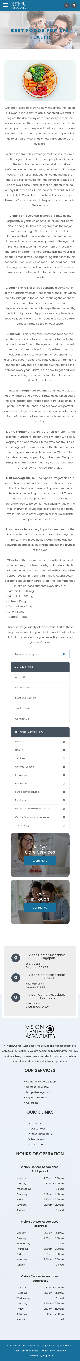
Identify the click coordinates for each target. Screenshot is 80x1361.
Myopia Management (38, 1092)
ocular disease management (32, 817)
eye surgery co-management (33, 808)
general (20, 741)
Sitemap (61, 1350)
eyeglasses (21, 775)
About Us (20, 677)
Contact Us (22, 719)
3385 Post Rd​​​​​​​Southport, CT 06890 (37, 1005)
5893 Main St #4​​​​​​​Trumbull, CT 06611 (36, 985)
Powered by (42, 1355)
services (20, 758)
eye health (21, 783)
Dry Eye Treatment (37, 1097)
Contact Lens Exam (37, 1087)
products (20, 800)
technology (22, 825)
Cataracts (32, 1103)
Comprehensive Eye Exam (41, 1081)
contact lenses (24, 766)
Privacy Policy (48, 1350)
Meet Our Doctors (25, 698)
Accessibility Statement (26, 1350)
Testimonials (22, 708)
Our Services (22, 687)
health (19, 750)
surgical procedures (27, 792)
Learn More (40, 860)
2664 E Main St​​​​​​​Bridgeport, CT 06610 (37, 965)
